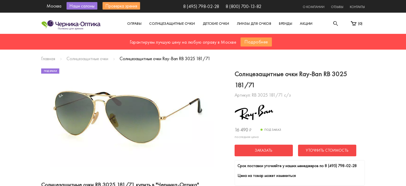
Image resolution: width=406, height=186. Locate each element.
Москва (155, 40)
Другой (226, 40)
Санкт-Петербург (191, 40)
